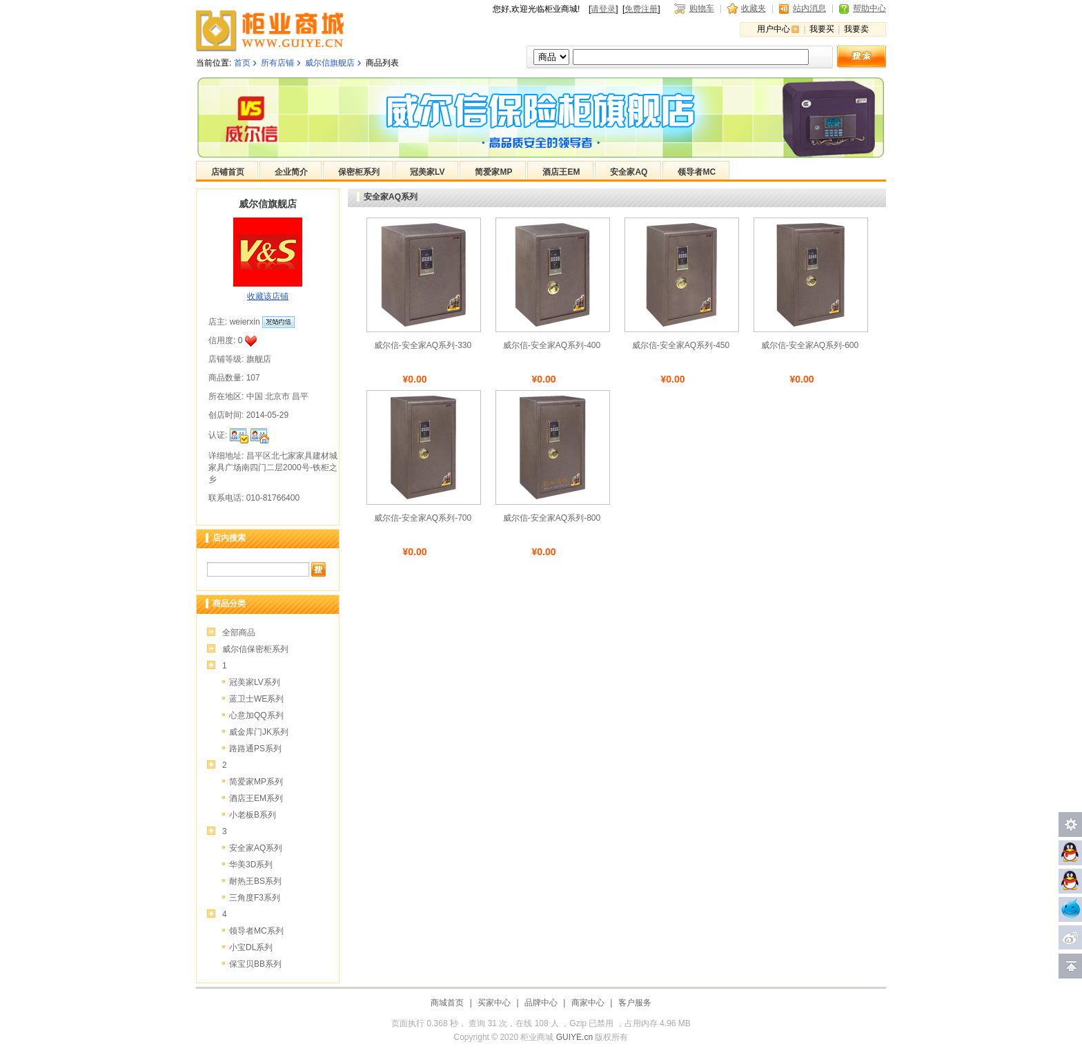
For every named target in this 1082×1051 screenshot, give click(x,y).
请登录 (603, 9)
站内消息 (809, 8)
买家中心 (494, 1002)
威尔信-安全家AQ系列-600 (809, 345)
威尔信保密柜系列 (255, 649)
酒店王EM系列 (256, 798)
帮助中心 (869, 8)
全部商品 (238, 632)
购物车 (701, 8)
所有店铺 (277, 63)
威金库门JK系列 (258, 732)
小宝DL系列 (251, 947)
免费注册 (641, 9)
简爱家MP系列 (256, 782)
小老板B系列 (252, 815)
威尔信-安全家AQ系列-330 (422, 345)
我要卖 (856, 29)
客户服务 (634, 1002)
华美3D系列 (251, 864)
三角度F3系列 (254, 898)
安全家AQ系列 (255, 848)
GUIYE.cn (574, 1037)
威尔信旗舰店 (330, 63)
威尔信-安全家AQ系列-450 (680, 345)
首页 (242, 63)
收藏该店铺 (267, 296)
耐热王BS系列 (255, 881)
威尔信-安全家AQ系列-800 (551, 518)
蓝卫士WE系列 (256, 699)
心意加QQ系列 (256, 715)
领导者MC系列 (256, 931)
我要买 (821, 29)
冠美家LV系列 (254, 682)
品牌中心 (541, 1002)
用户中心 (773, 29)
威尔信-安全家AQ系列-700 (422, 518)
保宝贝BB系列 (255, 964)
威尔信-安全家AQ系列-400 (551, 345)
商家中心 (587, 1002)
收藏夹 (753, 8)
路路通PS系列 (255, 748)
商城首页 (447, 1002)
